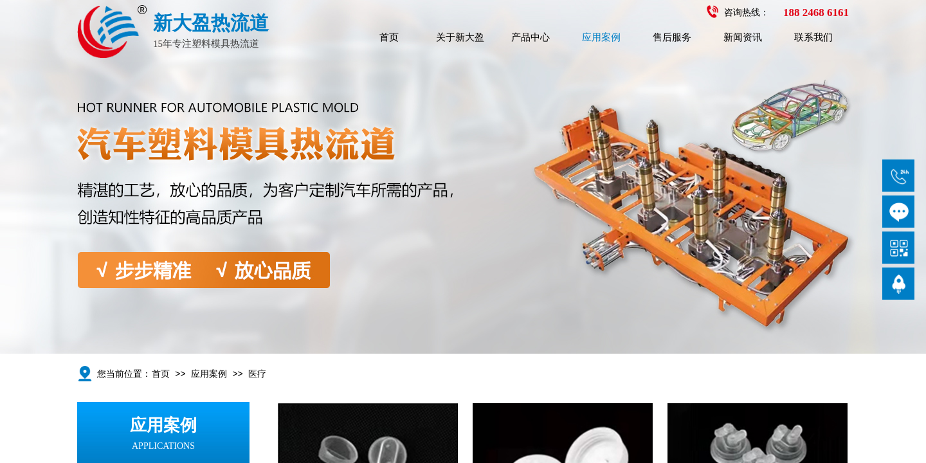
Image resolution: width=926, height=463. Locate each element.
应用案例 (601, 37)
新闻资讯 (742, 37)
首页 (389, 37)
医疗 (257, 374)
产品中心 (530, 37)
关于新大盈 (460, 37)
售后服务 (672, 37)
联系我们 (813, 37)
